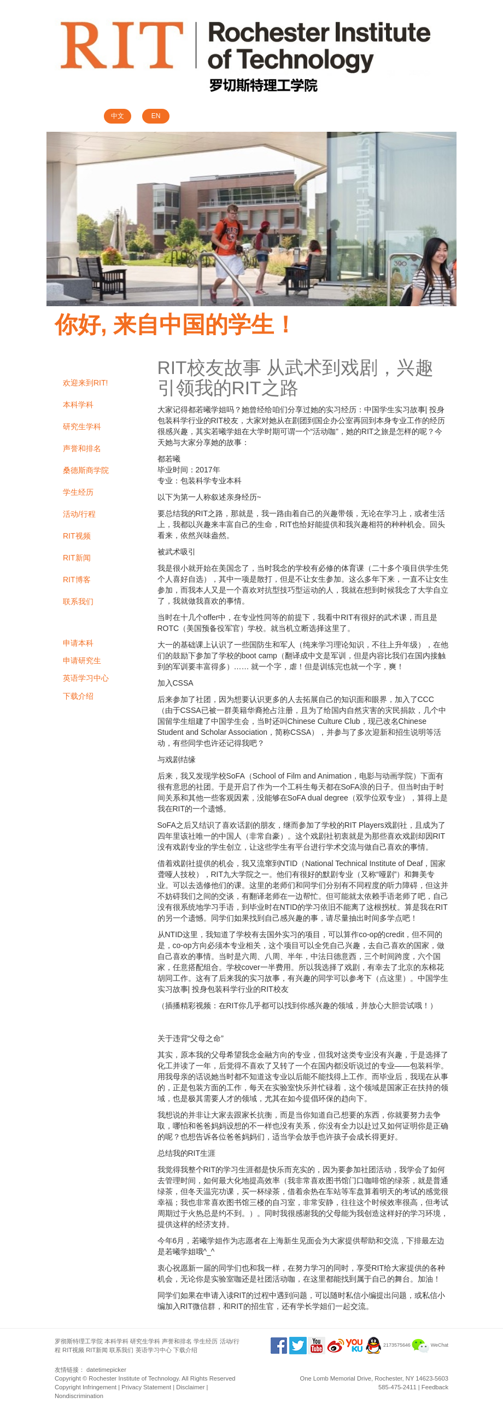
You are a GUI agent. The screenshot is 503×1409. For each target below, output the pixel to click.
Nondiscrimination (79, 1396)
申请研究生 (82, 660)
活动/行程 (79, 514)
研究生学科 (82, 426)
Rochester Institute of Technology (133, 1378)
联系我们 (78, 601)
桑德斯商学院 (86, 470)
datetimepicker (106, 1369)
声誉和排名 (82, 448)
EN (156, 116)
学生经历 (78, 492)
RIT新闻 (77, 557)
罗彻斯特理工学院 (79, 1341)
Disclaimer (190, 1387)
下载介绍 (78, 696)
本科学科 (78, 404)
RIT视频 (77, 535)
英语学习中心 (86, 678)
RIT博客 (77, 579)
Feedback (435, 1387)
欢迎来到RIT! (85, 382)
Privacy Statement (146, 1387)
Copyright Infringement (85, 1387)
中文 (117, 116)
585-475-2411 (397, 1387)
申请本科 (78, 643)
